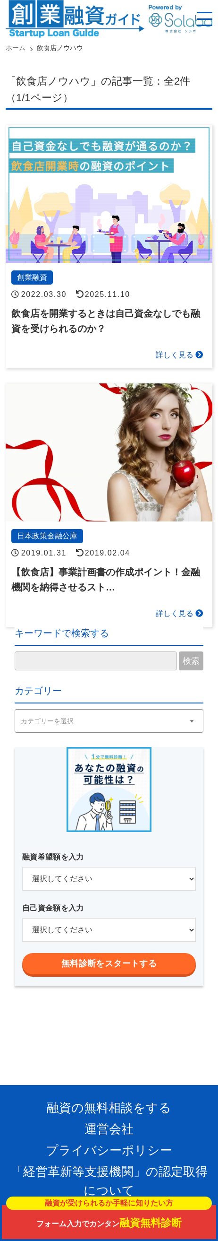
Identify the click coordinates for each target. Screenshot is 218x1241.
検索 (191, 661)
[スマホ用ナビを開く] (205, 19)
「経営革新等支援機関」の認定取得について (109, 1181)
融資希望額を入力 (53, 857)
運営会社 (109, 1129)
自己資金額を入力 (53, 908)
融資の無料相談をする (109, 1107)
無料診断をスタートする (109, 963)
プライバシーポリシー (109, 1150)
